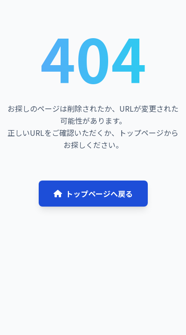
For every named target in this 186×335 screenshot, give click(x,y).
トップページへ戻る (93, 193)
